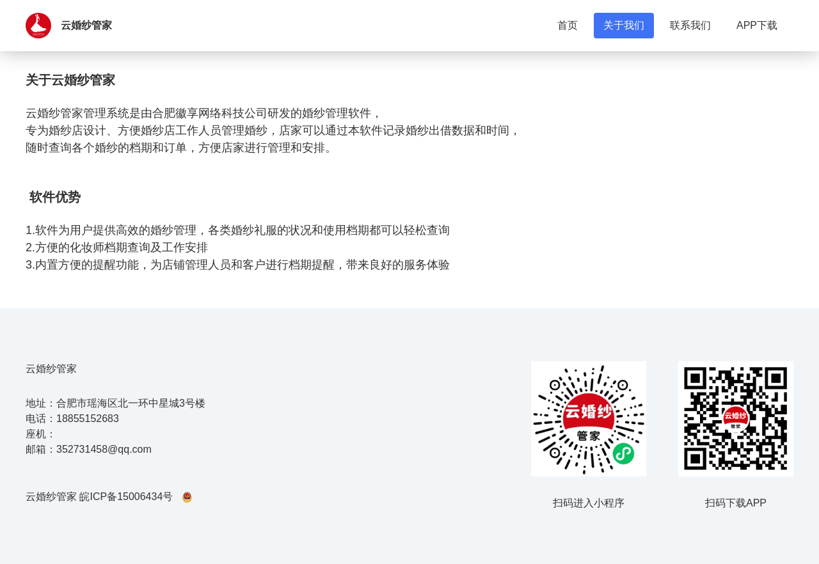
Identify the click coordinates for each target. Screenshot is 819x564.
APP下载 (756, 25)
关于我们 (623, 25)
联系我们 (690, 25)
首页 (567, 25)
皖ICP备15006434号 (126, 496)
